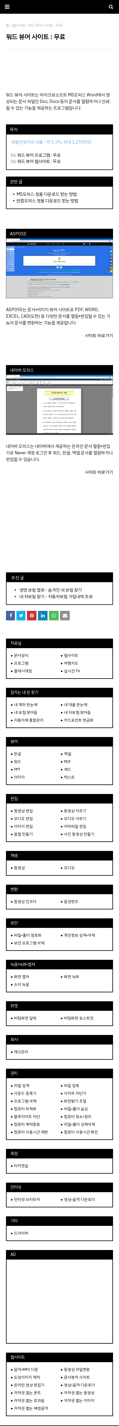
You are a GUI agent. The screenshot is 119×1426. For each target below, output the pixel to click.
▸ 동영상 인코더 (23, 901)
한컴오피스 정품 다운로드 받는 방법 (47, 200)
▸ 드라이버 (19, 1233)
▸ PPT (15, 769)
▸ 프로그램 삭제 (23, 1101)
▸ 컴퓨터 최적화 (23, 1109)
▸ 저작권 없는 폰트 (26, 1393)
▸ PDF (66, 761)
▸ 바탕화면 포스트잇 (77, 1018)
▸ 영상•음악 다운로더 (78, 1199)
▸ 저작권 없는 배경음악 (29, 1408)
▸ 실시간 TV (70, 671)
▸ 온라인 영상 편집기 (28, 1385)
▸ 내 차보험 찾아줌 (76, 712)
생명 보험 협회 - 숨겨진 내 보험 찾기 (50, 590)
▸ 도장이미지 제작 (25, 1377)
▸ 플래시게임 (21, 671)
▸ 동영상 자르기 (73, 811)
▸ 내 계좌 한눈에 (24, 704)
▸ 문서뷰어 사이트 (75, 1377)
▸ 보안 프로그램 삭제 (28, 943)
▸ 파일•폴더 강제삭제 (78, 1124)
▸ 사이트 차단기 (73, 1093)
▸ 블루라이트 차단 (25, 1116)
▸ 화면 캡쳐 (20, 976)
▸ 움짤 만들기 (22, 834)
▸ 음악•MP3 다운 (24, 1369)
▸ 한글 (16, 754)
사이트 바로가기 (99, 335)
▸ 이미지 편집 (22, 826)
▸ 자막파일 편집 (73, 826)
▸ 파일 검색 (20, 1085)
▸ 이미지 (18, 777)
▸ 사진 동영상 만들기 (77, 834)
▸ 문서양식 (19, 655)
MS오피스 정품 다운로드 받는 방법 (46, 194)
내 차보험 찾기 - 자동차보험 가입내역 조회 (56, 596)
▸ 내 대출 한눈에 (74, 704)
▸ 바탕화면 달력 (23, 1018)
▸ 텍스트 (68, 777)
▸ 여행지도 (69, 663)
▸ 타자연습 (19, 1166)
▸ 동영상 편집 (22, 811)
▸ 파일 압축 (70, 1085)
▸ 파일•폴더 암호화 (26, 935)
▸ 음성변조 (69, 901)
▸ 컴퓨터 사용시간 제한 (29, 1132)
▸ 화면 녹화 (70, 976)
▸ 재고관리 (19, 1052)
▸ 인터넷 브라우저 (25, 1199)
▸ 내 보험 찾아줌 (24, 712)
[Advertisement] (59, 71)
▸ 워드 (16, 761)
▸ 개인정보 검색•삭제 (78, 935)
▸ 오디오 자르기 (73, 818)
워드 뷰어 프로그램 (33, 155)
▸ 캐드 (66, 769)
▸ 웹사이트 (69, 655)
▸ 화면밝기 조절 (73, 1101)
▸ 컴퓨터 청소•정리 (76, 1116)
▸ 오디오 (68, 868)
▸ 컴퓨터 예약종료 (25, 1124)
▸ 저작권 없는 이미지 (77, 1400)
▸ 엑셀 (66, 754)
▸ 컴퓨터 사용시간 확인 (79, 1132)
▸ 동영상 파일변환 (75, 1369)
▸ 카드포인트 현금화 (77, 720)
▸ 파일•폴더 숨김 (74, 1109)
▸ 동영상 (18, 868)
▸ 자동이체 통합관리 (27, 720)
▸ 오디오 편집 (22, 818)
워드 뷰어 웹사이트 (33, 161)
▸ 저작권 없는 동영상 (77, 1393)
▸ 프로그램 (19, 663)
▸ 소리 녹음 (20, 984)
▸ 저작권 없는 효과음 (28, 1400)
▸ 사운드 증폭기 (23, 1093)
